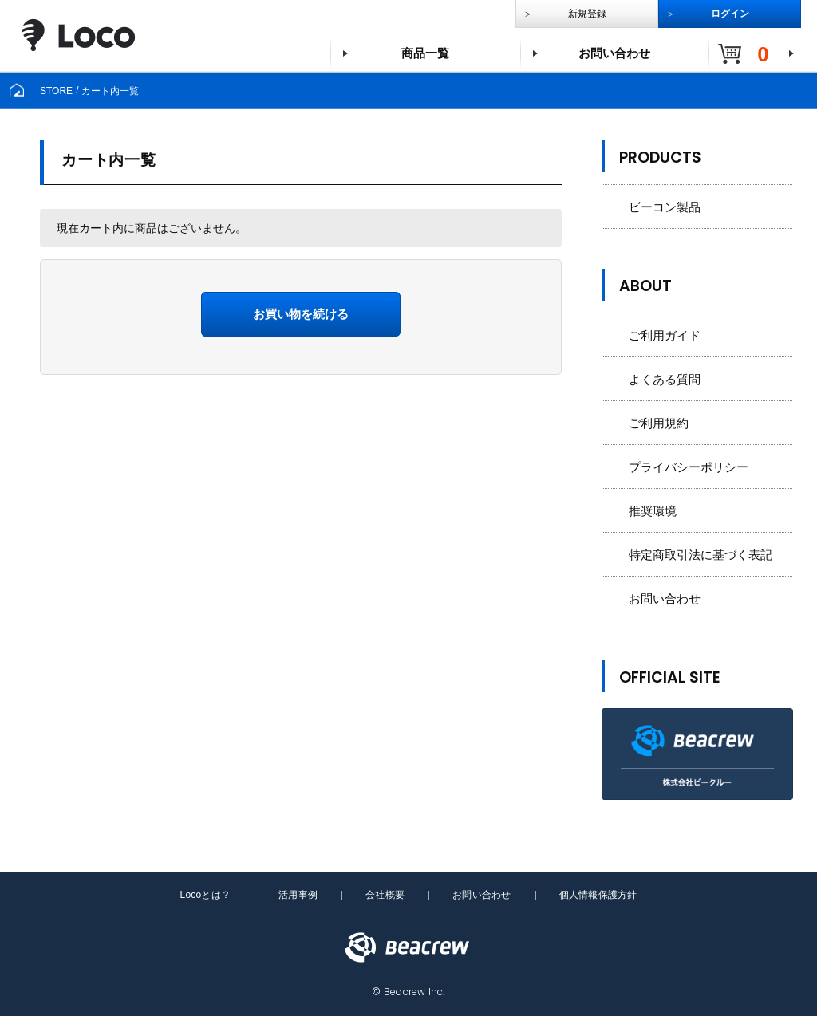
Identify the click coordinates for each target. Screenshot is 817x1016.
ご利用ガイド (665, 335)
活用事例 (298, 895)
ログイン (730, 13)
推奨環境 (653, 511)
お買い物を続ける (301, 314)
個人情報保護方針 (598, 895)
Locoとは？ (205, 895)
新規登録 (587, 13)
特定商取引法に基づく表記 (700, 554)
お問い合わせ (614, 53)
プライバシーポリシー (688, 467)
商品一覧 (425, 53)
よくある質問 (665, 379)
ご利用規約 (659, 423)
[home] (17, 90)
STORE (56, 90)
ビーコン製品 (665, 207)
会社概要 (385, 895)
